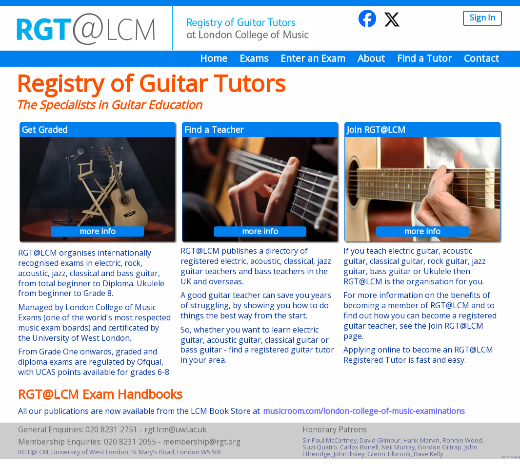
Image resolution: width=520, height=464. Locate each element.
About (371, 58)
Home (213, 58)
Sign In (482, 17)
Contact (481, 58)
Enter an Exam (312, 58)
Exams (254, 58)
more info (98, 231)
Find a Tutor (424, 58)
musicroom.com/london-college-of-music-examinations (364, 411)
